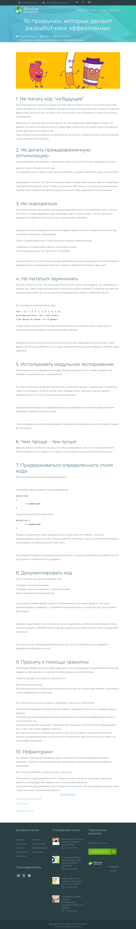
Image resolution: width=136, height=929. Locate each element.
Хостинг (20, 847)
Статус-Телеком (78, 924)
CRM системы (39, 843)
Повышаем (37, 851)
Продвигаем (22, 851)
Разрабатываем (40, 847)
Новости (20, 839)
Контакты (36, 839)
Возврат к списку (25, 810)
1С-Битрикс (21, 843)
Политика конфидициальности (68, 926)
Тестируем (21, 855)
